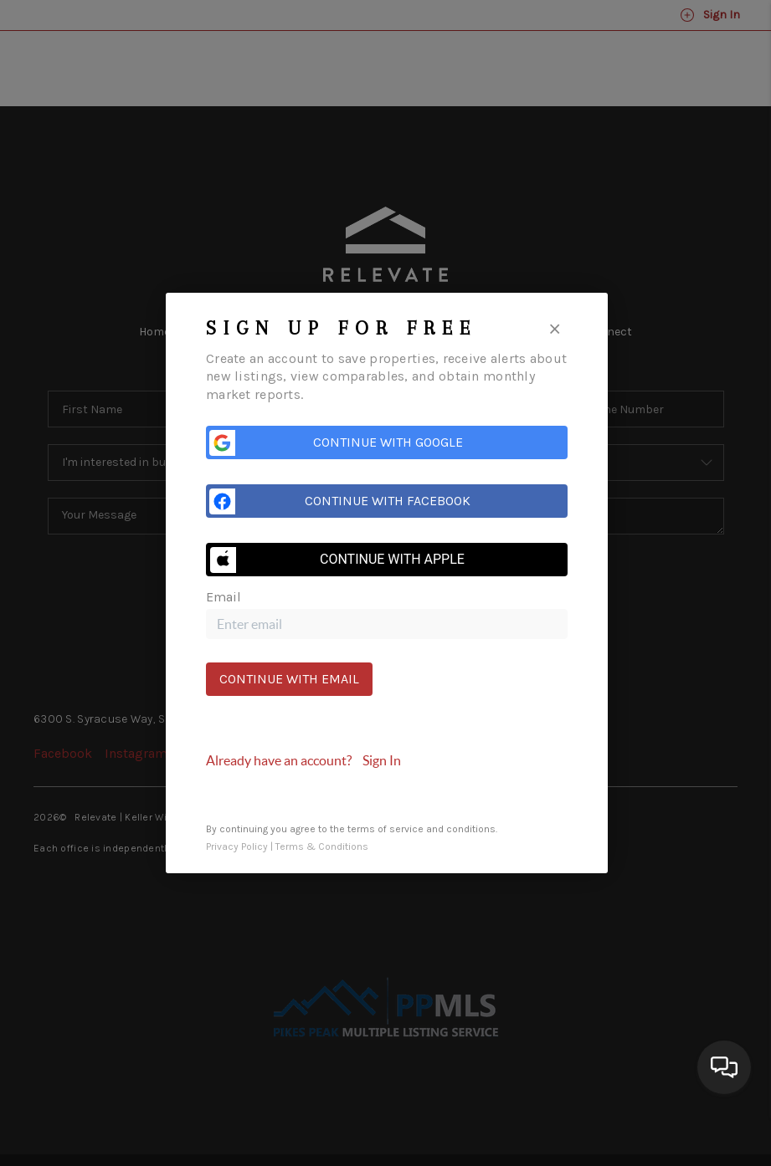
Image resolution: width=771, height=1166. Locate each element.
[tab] (387, 760)
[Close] (555, 327)
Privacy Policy (237, 846)
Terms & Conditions (321, 846)
